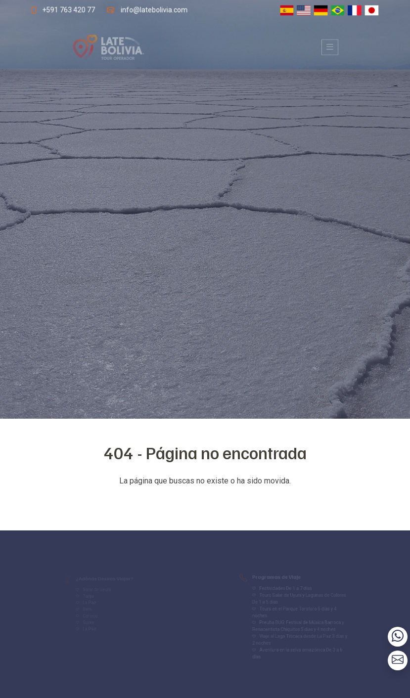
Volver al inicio (205, 500)
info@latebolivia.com (153, 9)
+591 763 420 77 (66, 9)
